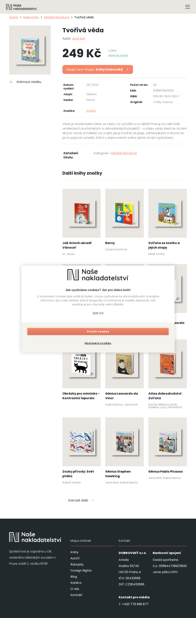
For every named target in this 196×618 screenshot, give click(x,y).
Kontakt (76, 595)
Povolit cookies (98, 332)
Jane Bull (78, 38)
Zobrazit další (81, 500)
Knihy (74, 552)
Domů (13, 17)
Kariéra (75, 583)
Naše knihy (31, 17)
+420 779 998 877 (135, 604)
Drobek (91, 111)
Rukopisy (77, 564)
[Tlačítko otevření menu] (187, 7)
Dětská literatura (56, 17)
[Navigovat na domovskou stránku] (21, 6)
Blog (73, 576)
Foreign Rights (81, 570)
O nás (74, 589)
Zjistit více (98, 313)
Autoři (74, 558)
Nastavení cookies (98, 342)
